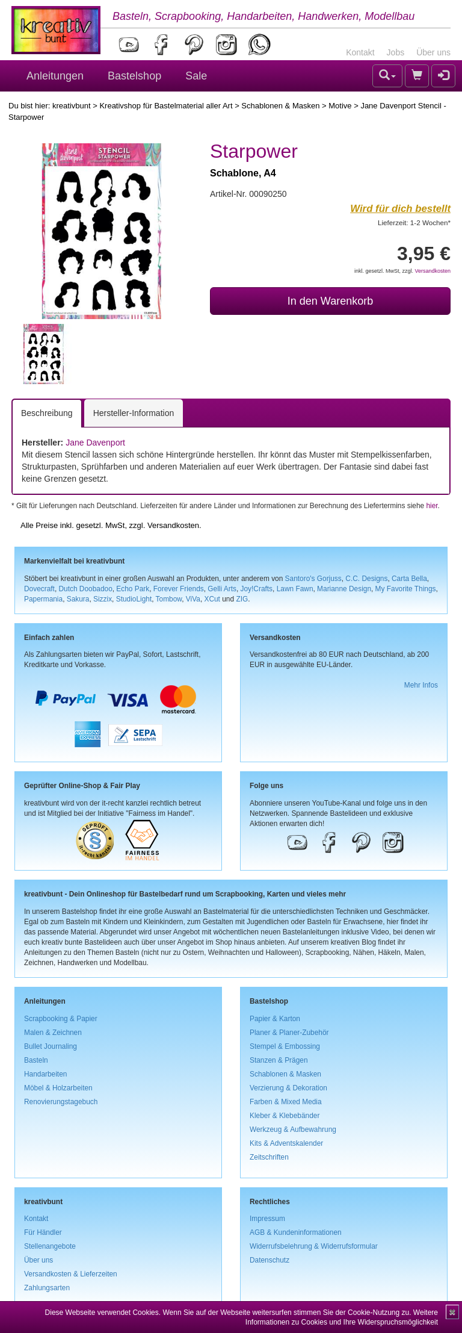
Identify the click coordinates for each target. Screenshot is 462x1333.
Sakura (78, 599)
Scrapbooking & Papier (60, 1019)
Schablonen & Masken (280, 105)
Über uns (433, 52)
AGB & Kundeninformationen (296, 1232)
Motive (339, 105)
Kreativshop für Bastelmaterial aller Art (165, 105)
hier (431, 506)
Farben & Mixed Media (286, 1102)
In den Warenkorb (330, 301)
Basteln (36, 1060)
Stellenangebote (50, 1246)
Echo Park (132, 589)
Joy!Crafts (257, 589)
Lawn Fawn (295, 589)
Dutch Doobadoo (85, 589)
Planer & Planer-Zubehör (289, 1032)
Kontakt (360, 52)
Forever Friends (178, 589)
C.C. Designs (366, 578)
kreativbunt (71, 105)
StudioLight (134, 599)
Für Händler (43, 1232)
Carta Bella (409, 578)
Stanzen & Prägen (279, 1060)
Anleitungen (55, 76)
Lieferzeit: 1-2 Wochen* (414, 222)
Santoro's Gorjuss (313, 578)
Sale (196, 76)
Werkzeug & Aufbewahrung (293, 1129)
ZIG (242, 599)
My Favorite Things (405, 589)
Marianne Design (344, 589)
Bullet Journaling (50, 1046)
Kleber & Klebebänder (284, 1115)
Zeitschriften (269, 1157)
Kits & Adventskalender (286, 1143)
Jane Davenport (95, 442)
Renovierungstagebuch (60, 1102)
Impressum (267, 1218)
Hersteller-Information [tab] (133, 413)
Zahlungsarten (47, 1288)
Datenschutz (269, 1260)
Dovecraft (39, 589)
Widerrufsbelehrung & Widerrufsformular (314, 1246)
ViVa (193, 599)
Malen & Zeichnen (53, 1032)
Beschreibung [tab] (47, 413)
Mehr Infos (421, 685)
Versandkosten (432, 271)
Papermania (43, 599)
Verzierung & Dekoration (288, 1088)
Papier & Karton (275, 1019)
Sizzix (102, 599)
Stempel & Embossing (285, 1046)
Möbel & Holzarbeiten (58, 1088)
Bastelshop (134, 76)
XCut (212, 599)
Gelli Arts (222, 589)
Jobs (396, 52)
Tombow (169, 599)
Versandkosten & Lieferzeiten (70, 1274)
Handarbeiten (45, 1074)
